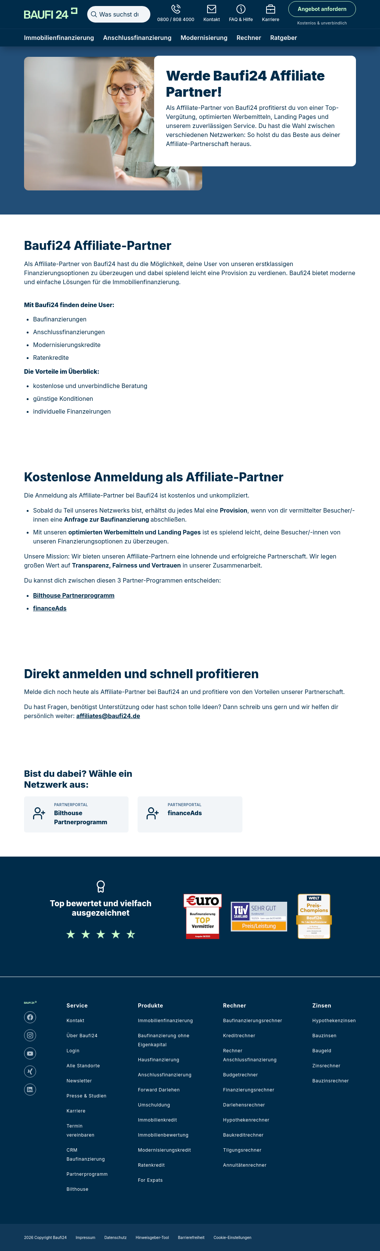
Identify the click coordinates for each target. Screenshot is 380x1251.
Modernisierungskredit (164, 1150)
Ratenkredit (151, 1165)
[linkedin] (30, 1090)
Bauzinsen (324, 1035)
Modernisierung (203, 37)
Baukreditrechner (243, 1135)
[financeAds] (190, 814)
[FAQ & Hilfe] (241, 14)
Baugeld (322, 1050)
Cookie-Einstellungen (232, 1237)
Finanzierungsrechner (249, 1090)
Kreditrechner (239, 1035)
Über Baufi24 (82, 1035)
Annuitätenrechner (245, 1165)
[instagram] (30, 1035)
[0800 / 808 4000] (175, 14)
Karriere (76, 1111)
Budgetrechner (240, 1075)
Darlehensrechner (244, 1105)
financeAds (50, 608)
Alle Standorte (83, 1065)
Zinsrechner (326, 1065)
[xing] (30, 1071)
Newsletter (79, 1081)
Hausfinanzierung (158, 1059)
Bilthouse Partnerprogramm (74, 595)
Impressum (85, 1237)
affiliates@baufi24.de (108, 716)
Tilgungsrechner (242, 1150)
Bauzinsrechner (330, 1081)
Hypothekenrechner (246, 1120)
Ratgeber (283, 37)
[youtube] (30, 1053)
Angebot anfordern (322, 9)
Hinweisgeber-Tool (152, 1237)
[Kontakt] (211, 14)
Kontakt (76, 1020)
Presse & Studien (86, 1096)
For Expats (150, 1180)
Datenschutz (115, 1237)
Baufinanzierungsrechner (252, 1020)
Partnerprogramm (87, 1174)
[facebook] (30, 1017)
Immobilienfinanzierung (59, 37)
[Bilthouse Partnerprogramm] (76, 814)
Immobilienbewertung (163, 1135)
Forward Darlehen (159, 1090)
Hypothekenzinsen (334, 1020)
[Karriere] (270, 14)
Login (73, 1050)
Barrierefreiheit (191, 1237)
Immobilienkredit (157, 1120)
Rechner (248, 37)
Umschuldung (154, 1105)
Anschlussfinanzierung (137, 37)
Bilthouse (77, 1189)
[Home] (50, 13)
